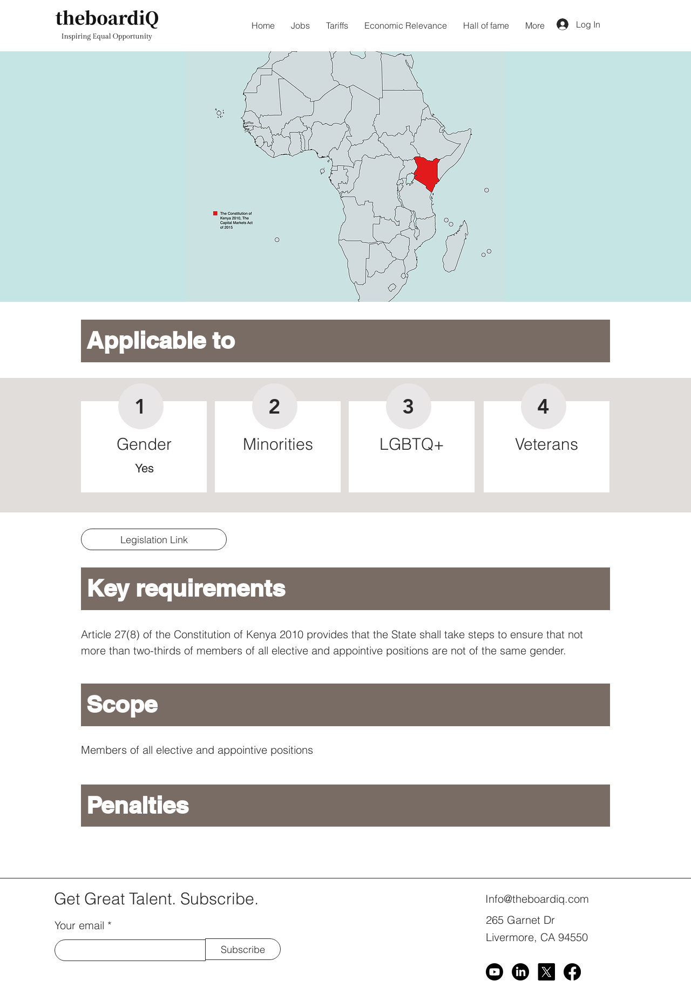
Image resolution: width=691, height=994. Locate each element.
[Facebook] (572, 972)
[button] (345, 176)
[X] (546, 972)
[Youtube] (494, 972)
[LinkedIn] (520, 972)
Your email (79, 925)
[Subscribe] (243, 949)
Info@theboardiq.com (537, 898)
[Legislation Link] (154, 539)
